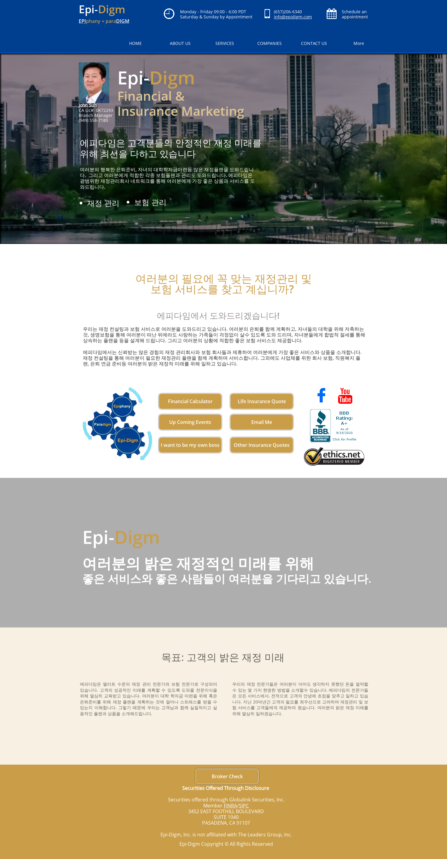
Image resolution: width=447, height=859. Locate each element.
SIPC (244, 805)
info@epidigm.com (293, 17)
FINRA (230, 805)
